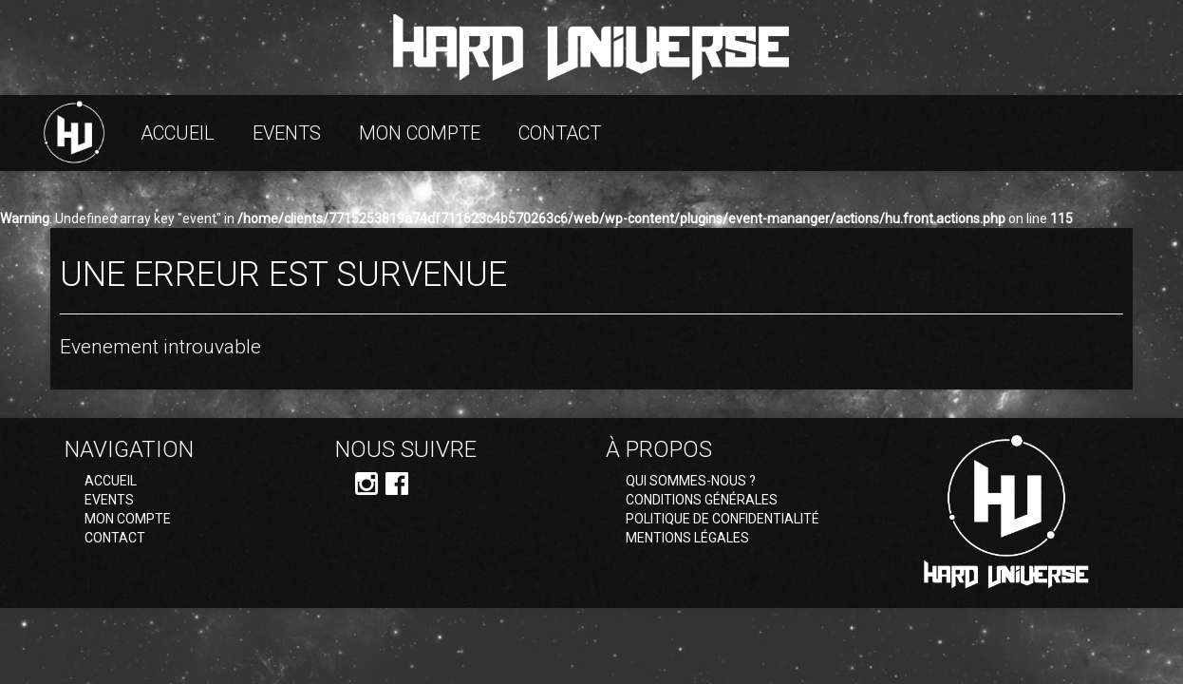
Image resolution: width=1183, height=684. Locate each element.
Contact (559, 133)
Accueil (178, 133)
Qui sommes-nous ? (691, 480)
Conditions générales (702, 499)
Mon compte (419, 133)
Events (287, 133)
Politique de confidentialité (722, 518)
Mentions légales (687, 537)
